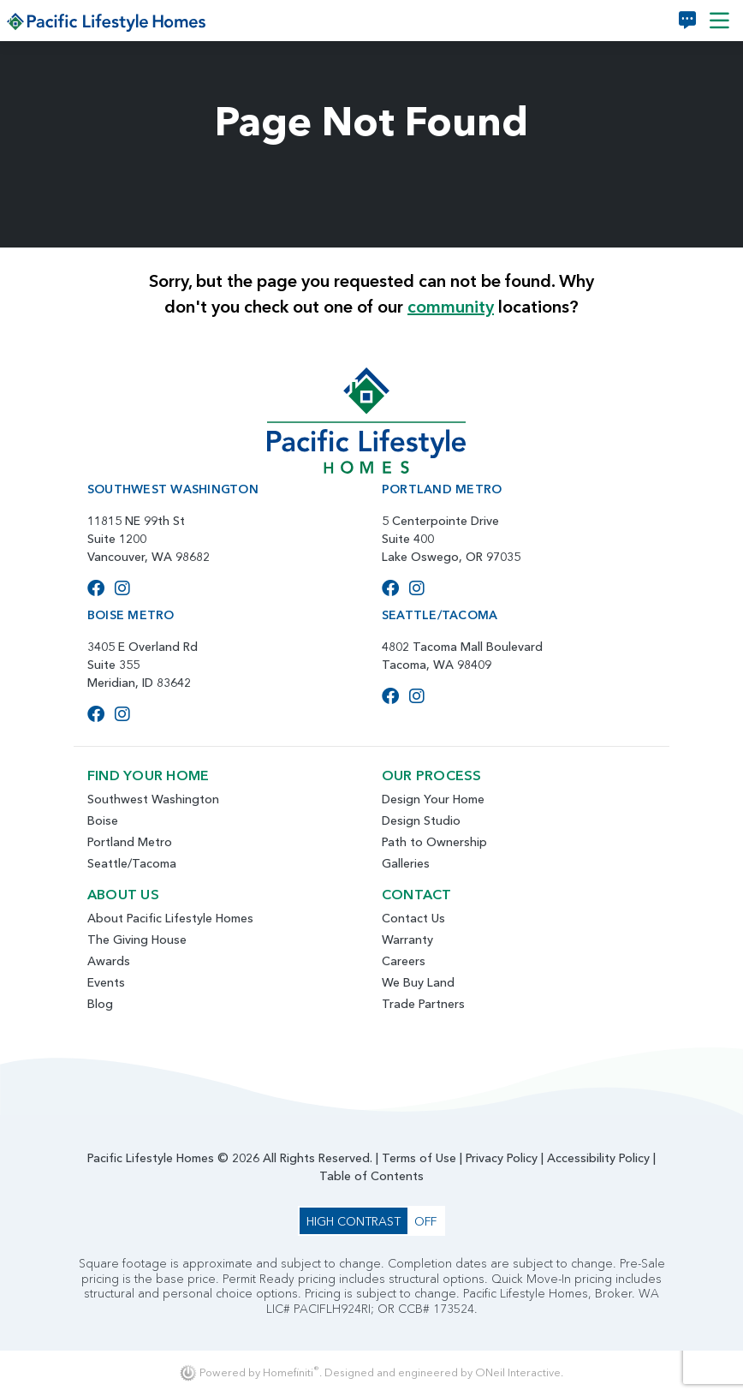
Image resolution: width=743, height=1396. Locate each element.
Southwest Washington (153, 799)
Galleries (406, 863)
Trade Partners (423, 1003)
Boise (102, 820)
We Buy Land (418, 982)
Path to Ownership (434, 842)
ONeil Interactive (518, 1372)
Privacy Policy (502, 1158)
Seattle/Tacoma (131, 863)
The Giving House (137, 939)
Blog (100, 1003)
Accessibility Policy (598, 1158)
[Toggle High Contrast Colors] (371, 1221)
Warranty (407, 939)
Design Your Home (433, 799)
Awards (108, 961)
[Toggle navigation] (719, 20)
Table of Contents (371, 1176)
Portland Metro (129, 842)
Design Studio (421, 820)
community (450, 306)
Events (106, 982)
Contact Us (413, 918)
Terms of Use (419, 1158)
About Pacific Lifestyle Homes (170, 918)
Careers (403, 961)
